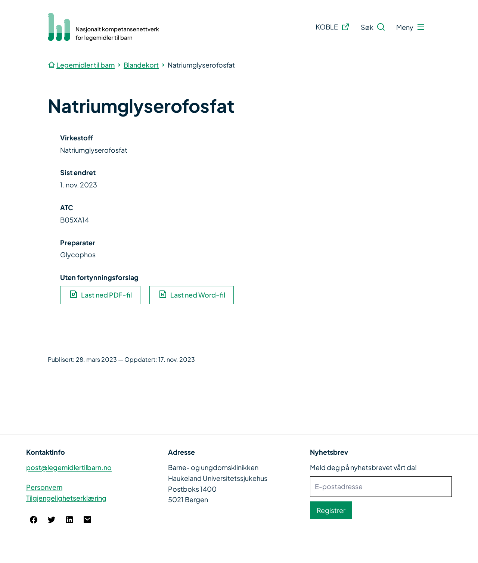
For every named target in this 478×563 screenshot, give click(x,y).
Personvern (44, 487)
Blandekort (141, 64)
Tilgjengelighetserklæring (66, 498)
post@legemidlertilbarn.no (69, 467)
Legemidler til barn (85, 64)
